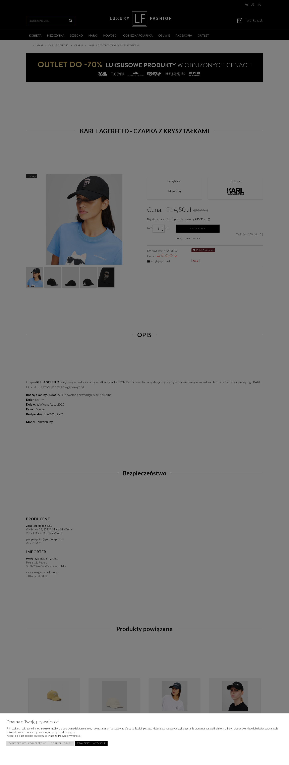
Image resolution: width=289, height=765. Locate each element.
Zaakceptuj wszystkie (91, 743)
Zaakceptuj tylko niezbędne (27, 743)
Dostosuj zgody (61, 743)
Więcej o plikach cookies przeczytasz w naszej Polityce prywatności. (43, 735)
